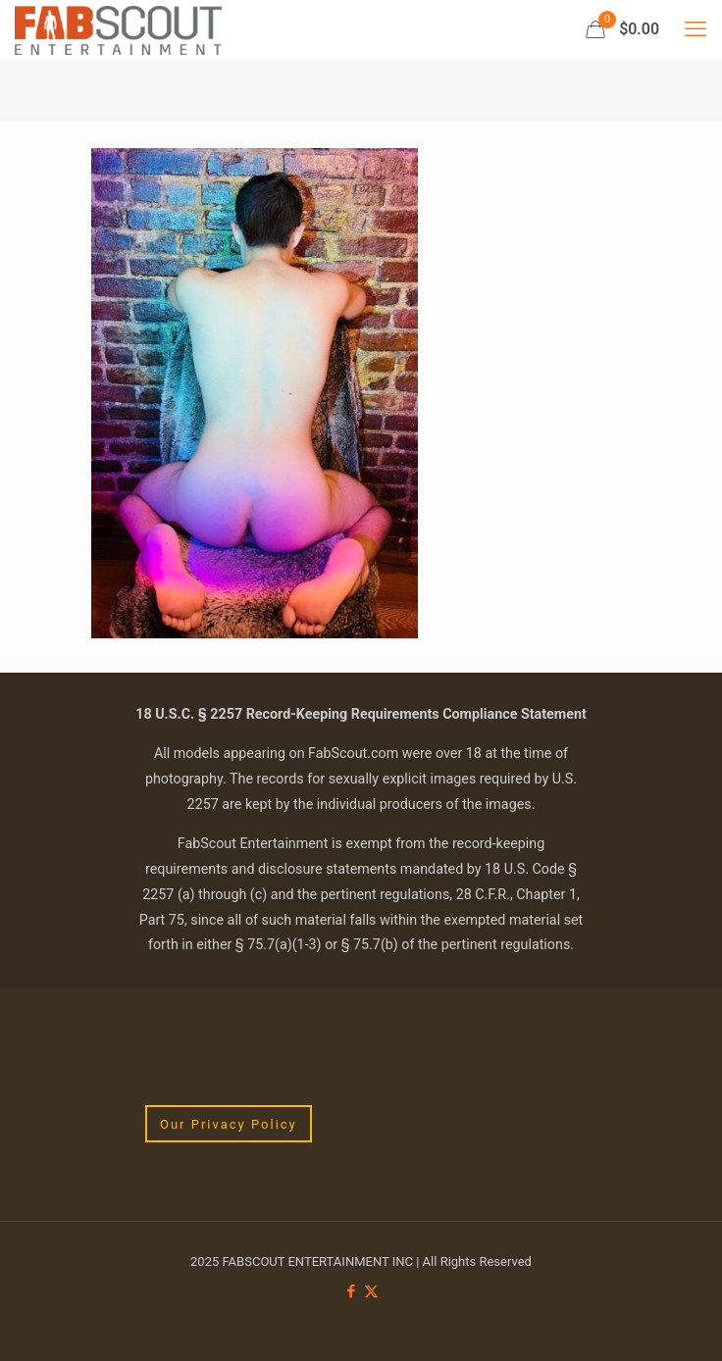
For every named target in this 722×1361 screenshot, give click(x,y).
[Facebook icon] (350, 1291)
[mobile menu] (695, 29)
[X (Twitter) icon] (371, 1291)
